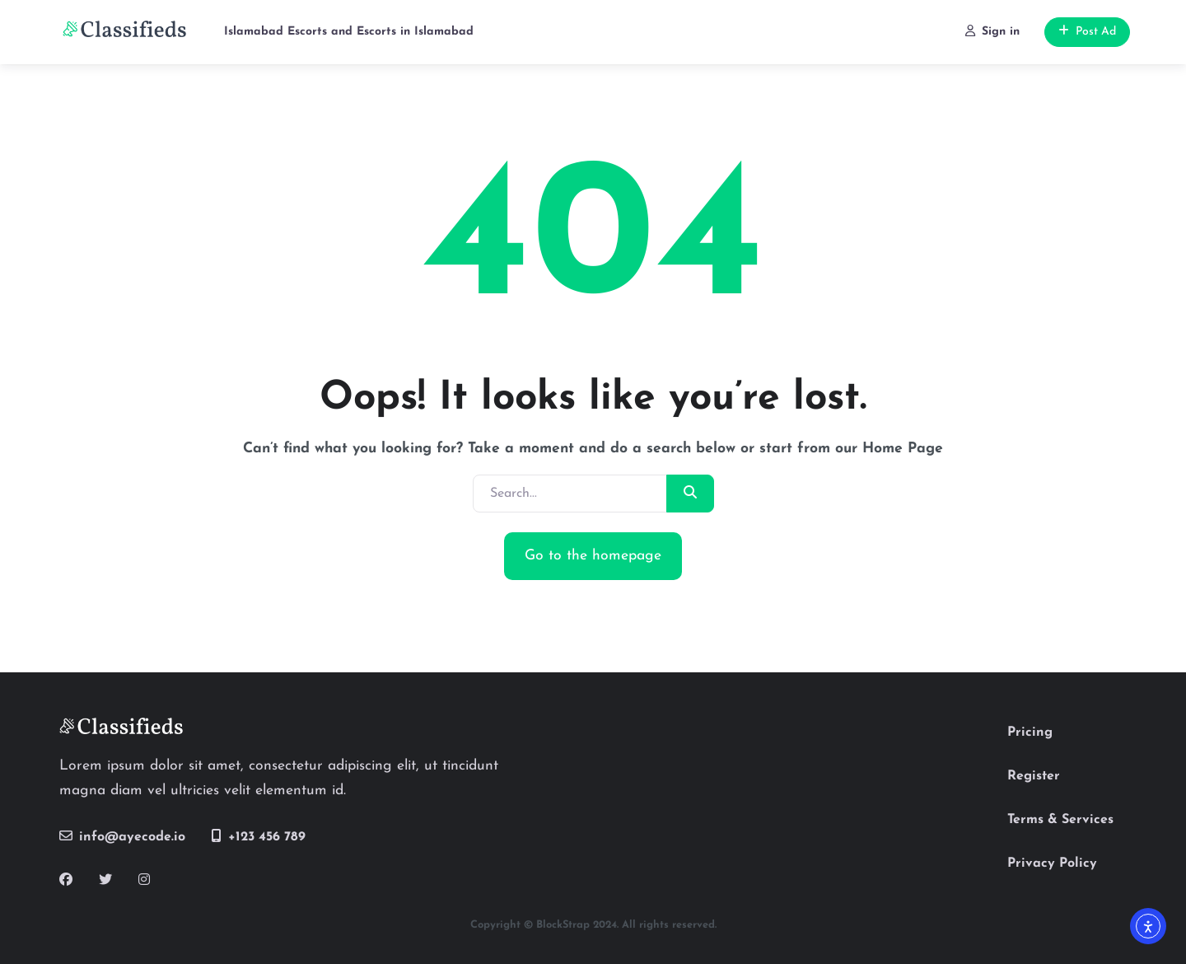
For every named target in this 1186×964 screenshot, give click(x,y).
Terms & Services (1060, 819)
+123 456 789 (259, 836)
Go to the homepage (593, 556)
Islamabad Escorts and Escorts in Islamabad (349, 32)
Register (1033, 776)
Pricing (1030, 732)
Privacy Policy (1052, 863)
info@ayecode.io (122, 836)
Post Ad (1087, 31)
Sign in (992, 31)
